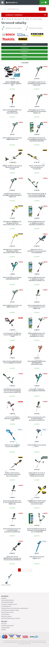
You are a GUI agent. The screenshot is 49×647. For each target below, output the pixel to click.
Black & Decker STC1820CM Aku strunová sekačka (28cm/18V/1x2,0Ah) (37, 363)
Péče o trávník (18, 19)
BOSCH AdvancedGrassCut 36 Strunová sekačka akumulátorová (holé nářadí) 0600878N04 (36, 139)
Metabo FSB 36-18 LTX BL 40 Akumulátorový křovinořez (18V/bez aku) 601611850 (37, 474)
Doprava (4, 598)
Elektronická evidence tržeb (10, 610)
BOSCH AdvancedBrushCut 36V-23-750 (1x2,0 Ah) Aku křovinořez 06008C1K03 (12, 502)
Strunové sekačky (37, 19)
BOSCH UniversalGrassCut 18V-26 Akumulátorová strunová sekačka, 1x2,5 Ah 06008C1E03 (36, 530)
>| (30, 570)
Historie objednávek (7, 625)
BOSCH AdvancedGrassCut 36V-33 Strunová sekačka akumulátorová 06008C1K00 (12, 530)
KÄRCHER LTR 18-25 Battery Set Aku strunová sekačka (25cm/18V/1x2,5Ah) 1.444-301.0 (12, 251)
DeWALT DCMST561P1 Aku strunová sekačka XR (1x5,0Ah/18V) (36, 167)
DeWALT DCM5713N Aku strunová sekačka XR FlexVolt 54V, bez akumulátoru (12, 474)
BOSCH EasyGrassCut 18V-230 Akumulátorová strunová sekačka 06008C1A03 (36, 83)
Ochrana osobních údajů (9, 604)
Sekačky (27, 19)
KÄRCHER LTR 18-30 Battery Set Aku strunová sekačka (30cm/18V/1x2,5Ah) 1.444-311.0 (12, 223)
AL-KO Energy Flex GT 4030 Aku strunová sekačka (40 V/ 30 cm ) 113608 (12, 335)
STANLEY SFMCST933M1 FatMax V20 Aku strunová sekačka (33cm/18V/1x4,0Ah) (36, 502)
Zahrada (8, 19)
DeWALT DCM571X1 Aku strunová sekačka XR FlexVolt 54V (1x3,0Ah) (12, 167)
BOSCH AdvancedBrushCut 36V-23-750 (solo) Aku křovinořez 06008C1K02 (37, 307)
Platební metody (6, 606)
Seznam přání (5, 627)
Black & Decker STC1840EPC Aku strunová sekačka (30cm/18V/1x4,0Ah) (12, 111)
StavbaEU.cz (14, 634)
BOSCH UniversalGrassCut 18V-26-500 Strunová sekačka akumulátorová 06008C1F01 (36, 223)
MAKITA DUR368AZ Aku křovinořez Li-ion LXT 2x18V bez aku (12, 83)
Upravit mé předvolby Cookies (10, 618)
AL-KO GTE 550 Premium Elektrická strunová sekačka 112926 (12, 418)
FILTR (24, 44)
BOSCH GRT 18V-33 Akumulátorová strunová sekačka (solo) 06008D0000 (36, 251)
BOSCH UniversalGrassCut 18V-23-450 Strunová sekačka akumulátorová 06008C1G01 (36, 279)
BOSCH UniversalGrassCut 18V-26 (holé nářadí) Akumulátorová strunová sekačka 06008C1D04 (36, 195)
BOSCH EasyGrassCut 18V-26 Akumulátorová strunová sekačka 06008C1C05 (12, 195)
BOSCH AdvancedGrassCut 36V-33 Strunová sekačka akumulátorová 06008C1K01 (37, 418)
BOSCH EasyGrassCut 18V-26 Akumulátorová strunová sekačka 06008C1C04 (36, 111)
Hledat (42, 9)
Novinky (3, 629)
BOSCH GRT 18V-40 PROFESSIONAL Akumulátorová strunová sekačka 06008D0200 (12, 558)
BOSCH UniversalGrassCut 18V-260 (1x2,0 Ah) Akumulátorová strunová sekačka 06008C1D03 (12, 390)
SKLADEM (25, 62)
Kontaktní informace (7, 600)
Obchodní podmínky (7, 602)
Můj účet (4, 623)
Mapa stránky (5, 614)
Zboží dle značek (6, 616)
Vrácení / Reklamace (7, 612)
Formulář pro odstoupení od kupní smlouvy (14, 608)
